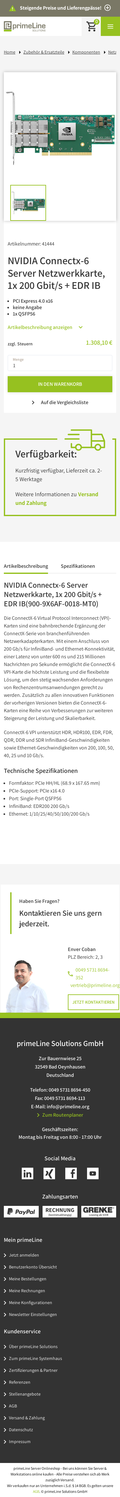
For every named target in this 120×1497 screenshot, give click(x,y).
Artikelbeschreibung (26, 566)
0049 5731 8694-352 (92, 973)
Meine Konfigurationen (30, 1302)
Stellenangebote (25, 1394)
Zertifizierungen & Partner (33, 1370)
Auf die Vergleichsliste (60, 402)
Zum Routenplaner (60, 1115)
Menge (18, 359)
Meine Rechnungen (27, 1291)
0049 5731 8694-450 (69, 1089)
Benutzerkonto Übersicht (33, 1267)
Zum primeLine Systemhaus (35, 1358)
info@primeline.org (68, 1106)
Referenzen (19, 1382)
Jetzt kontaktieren (93, 1002)
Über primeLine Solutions (33, 1346)
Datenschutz (21, 1429)
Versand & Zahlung (27, 1418)
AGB (13, 1406)
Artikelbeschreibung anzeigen (45, 327)
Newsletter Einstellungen (33, 1314)
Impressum (20, 1441)
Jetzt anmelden (24, 1255)
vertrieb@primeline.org (95, 985)
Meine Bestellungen (27, 1279)
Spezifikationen (78, 566)
